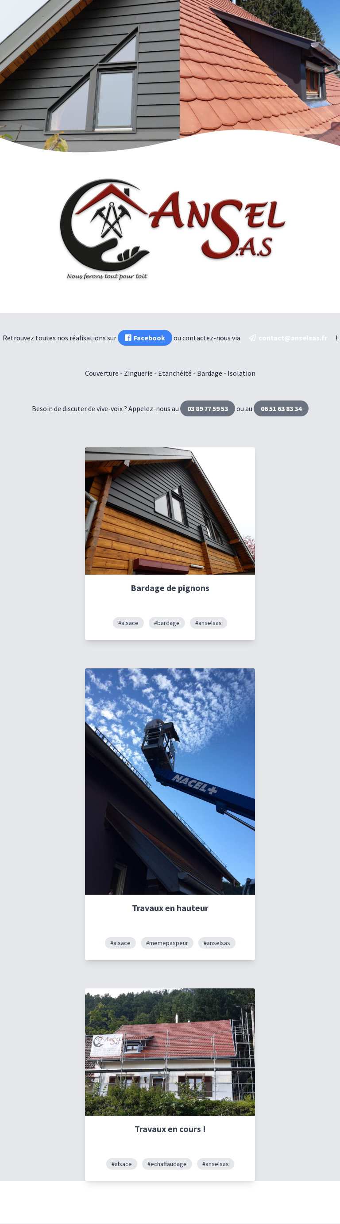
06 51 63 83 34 (281, 408)
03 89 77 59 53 (207, 408)
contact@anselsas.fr (288, 337)
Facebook (145, 337)
